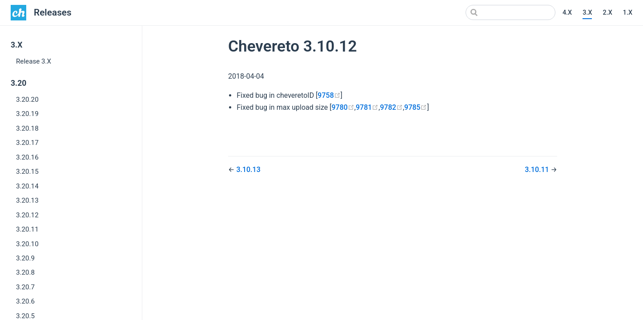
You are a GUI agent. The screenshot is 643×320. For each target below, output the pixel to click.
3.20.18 (27, 128)
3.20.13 (27, 200)
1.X (627, 12)
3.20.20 (27, 100)
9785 (415, 107)
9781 (367, 107)
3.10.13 (248, 169)
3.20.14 (27, 186)
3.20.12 (27, 215)
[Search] (510, 12)
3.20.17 (27, 143)
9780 (342, 107)
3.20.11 (27, 229)
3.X (587, 12)
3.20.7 (25, 287)
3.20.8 (25, 272)
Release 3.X (33, 61)
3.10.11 (538, 169)
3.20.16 (27, 157)
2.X (607, 12)
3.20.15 (27, 172)
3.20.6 (25, 301)
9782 (391, 107)
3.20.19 (27, 114)
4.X (567, 12)
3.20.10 (27, 244)
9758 (328, 95)
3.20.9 (25, 258)
